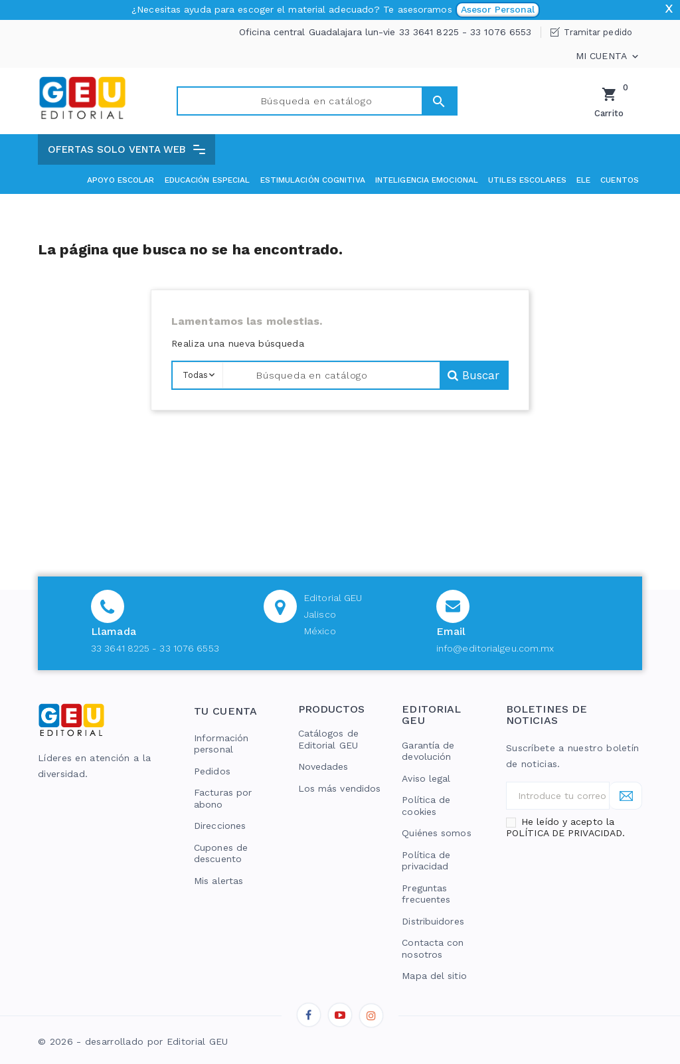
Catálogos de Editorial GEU (328, 739)
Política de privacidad (426, 860)
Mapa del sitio (434, 975)
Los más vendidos (339, 788)
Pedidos (212, 771)
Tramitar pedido (598, 32)
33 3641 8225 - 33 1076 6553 (155, 648)
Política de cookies (426, 805)
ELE (583, 180)
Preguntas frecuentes (426, 894)
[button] (126, 149)
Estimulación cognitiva (312, 180)
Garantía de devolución (428, 751)
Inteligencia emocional (426, 180)
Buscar (418, 101)
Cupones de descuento (221, 853)
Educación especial (207, 180)
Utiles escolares (527, 180)
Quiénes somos (436, 833)
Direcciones (220, 825)
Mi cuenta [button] (608, 56)
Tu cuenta (226, 711)
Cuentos (619, 180)
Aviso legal (426, 778)
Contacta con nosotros (433, 948)
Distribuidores (433, 921)
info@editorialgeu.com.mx (495, 648)
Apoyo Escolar (120, 180)
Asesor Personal (498, 9)
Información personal (221, 744)
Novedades (323, 766)
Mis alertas (218, 880)
